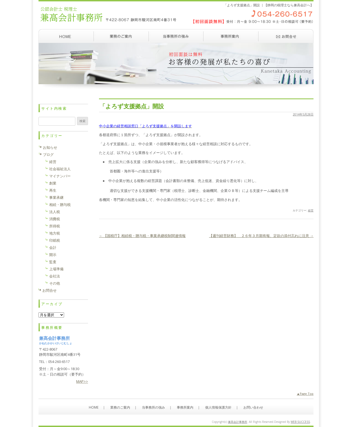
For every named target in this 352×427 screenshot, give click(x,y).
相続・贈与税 (60, 204)
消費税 (54, 218)
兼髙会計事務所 (237, 422)
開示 (52, 254)
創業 (52, 183)
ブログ (48, 154)
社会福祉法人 (60, 168)
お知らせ (50, 147)
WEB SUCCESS (300, 422)
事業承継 (56, 197)
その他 (54, 283)
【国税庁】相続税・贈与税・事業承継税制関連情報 (142, 235)
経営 (311, 210)
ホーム (66, 36)
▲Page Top (305, 394)
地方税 (54, 233)
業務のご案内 (121, 36)
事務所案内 (231, 36)
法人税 (54, 211)
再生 (52, 190)
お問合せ (49, 290)
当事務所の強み (176, 36)
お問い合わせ (286, 36)
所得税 (54, 226)
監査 (52, 261)
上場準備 (56, 268)
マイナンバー (60, 175)
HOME (93, 407)
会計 (52, 247)
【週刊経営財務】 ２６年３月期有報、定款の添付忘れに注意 (261, 235)
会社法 (54, 276)
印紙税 (54, 240)
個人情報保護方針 (218, 407)
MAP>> (82, 381)
